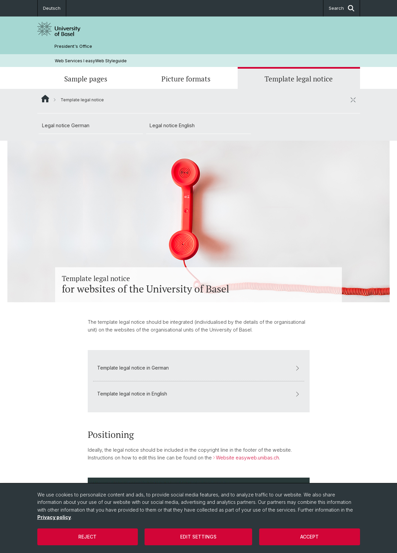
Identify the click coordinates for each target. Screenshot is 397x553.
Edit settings (198, 537)
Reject (87, 537)
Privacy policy (54, 517)
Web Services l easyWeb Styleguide (91, 60)
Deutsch (52, 8)
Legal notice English (172, 125)
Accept (309, 537)
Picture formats (185, 78)
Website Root (45, 98)
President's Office (73, 46)
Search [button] (341, 8)
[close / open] (353, 99)
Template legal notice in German (198, 368)
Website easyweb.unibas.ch (247, 457)
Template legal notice (299, 78)
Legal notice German (65, 125)
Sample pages (85, 78)
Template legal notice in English (198, 393)
